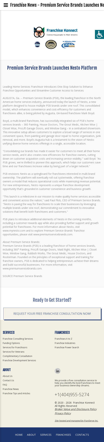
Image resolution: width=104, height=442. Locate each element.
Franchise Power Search (67, 347)
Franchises (63, 434)
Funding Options (11, 343)
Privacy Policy (63, 413)
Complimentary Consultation (17, 356)
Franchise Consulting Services (18, 338)
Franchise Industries (65, 343)
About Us (7, 376)
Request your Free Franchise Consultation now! (52, 325)
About (31, 434)
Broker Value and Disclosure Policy (76, 409)
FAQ (5, 384)
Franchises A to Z (63, 338)
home (19, 434)
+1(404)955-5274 (72, 394)
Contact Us (8, 380)
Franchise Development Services (19, 360)
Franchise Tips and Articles (16, 393)
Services (45, 434)
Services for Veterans (13, 351)
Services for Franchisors (15, 347)
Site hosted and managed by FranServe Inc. (76, 420)
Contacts (82, 434)
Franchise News (11, 389)
